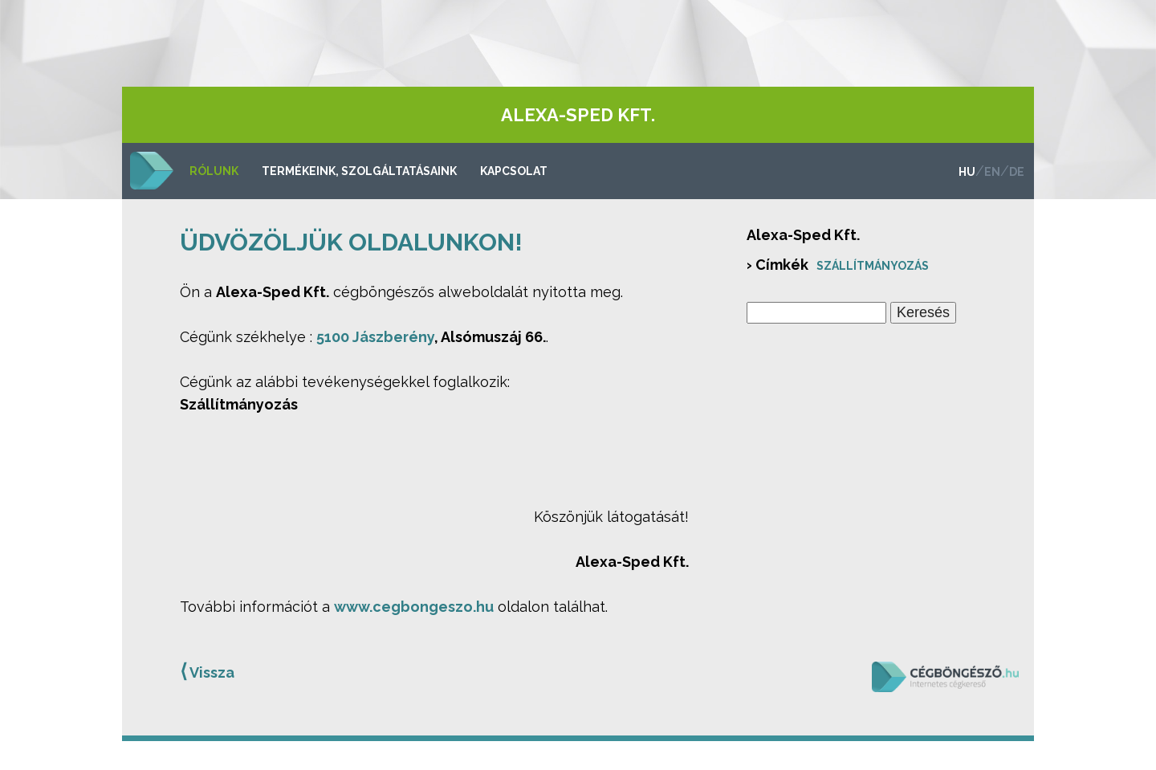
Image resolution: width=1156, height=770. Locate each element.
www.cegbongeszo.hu (414, 606)
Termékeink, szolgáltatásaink (359, 171)
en (992, 171)
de (1016, 171)
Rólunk (213, 171)
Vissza (207, 671)
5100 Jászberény (375, 336)
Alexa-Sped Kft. (578, 114)
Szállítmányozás (872, 265)
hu (967, 171)
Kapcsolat (513, 171)
